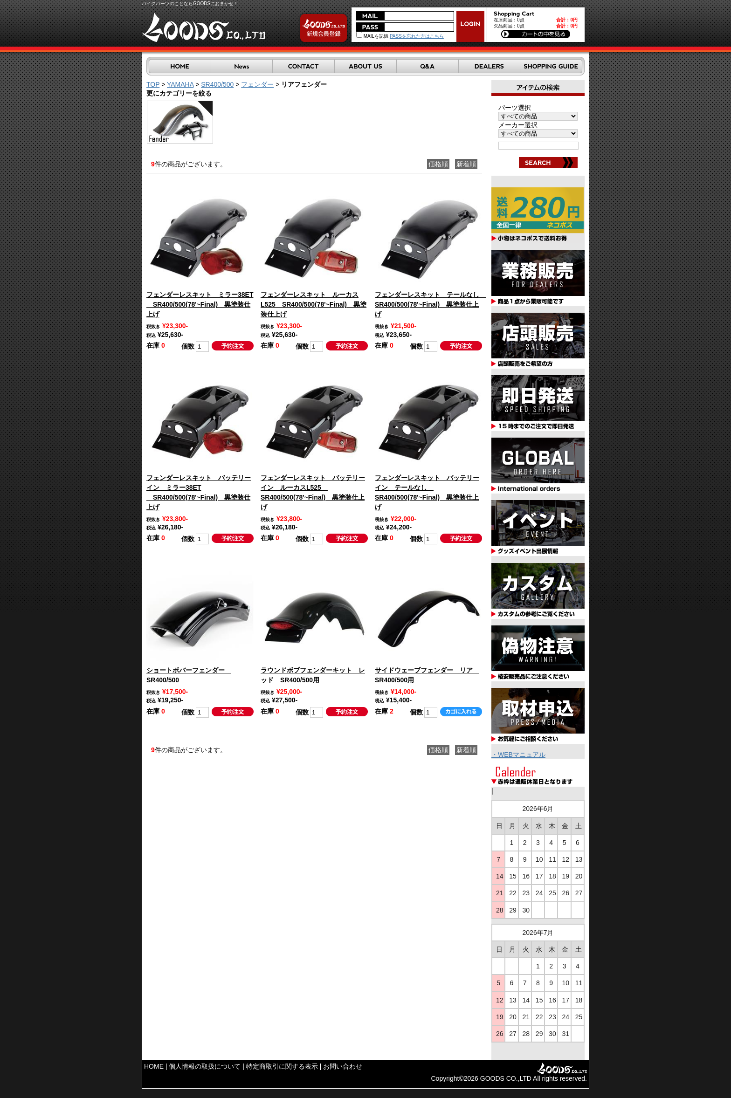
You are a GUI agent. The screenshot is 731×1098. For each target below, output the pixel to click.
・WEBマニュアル (518, 754)
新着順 (466, 164)
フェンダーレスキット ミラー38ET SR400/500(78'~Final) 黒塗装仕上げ (199, 304)
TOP (152, 84)
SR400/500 (217, 84)
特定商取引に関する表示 (282, 1066)
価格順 (438, 164)
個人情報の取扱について (205, 1066)
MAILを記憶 (372, 36)
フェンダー (257, 84)
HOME (154, 1066)
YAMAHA (180, 84)
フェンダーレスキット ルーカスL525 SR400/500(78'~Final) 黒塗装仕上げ (313, 304)
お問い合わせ (342, 1066)
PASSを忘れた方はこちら (417, 36)
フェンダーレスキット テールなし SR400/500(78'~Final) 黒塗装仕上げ (430, 304)
